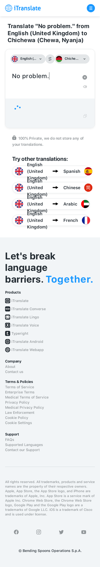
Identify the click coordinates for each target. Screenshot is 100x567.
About (10, 367)
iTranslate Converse (28, 309)
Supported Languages (24, 445)
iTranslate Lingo (25, 317)
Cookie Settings (18, 423)
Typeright (19, 333)
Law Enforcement (19, 413)
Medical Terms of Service (27, 397)
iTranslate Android (27, 342)
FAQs (9, 440)
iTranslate (19, 301)
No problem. (44, 76)
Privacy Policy (17, 402)
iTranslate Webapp (27, 350)
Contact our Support (22, 450)
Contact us (14, 372)
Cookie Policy (16, 418)
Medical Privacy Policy (24, 407)
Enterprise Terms (20, 392)
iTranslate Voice (25, 325)
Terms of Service (19, 387)
